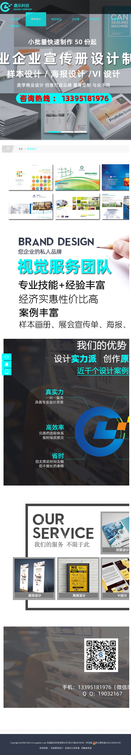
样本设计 (36, 19)
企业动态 (115, 19)
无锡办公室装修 (72, 748)
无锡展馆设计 (57, 748)
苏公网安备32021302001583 (108, 743)
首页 (21, 149)
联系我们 (15, 26)
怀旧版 (89, 743)
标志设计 (56, 19)
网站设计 (95, 19)
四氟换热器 (86, 748)
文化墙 (75, 19)
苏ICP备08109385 (76, 743)
